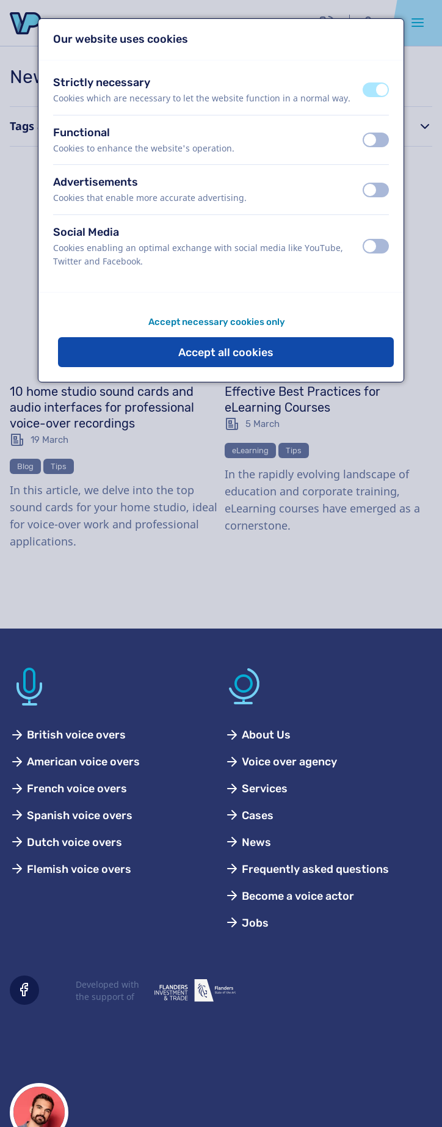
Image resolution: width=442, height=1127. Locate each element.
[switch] (376, 89)
